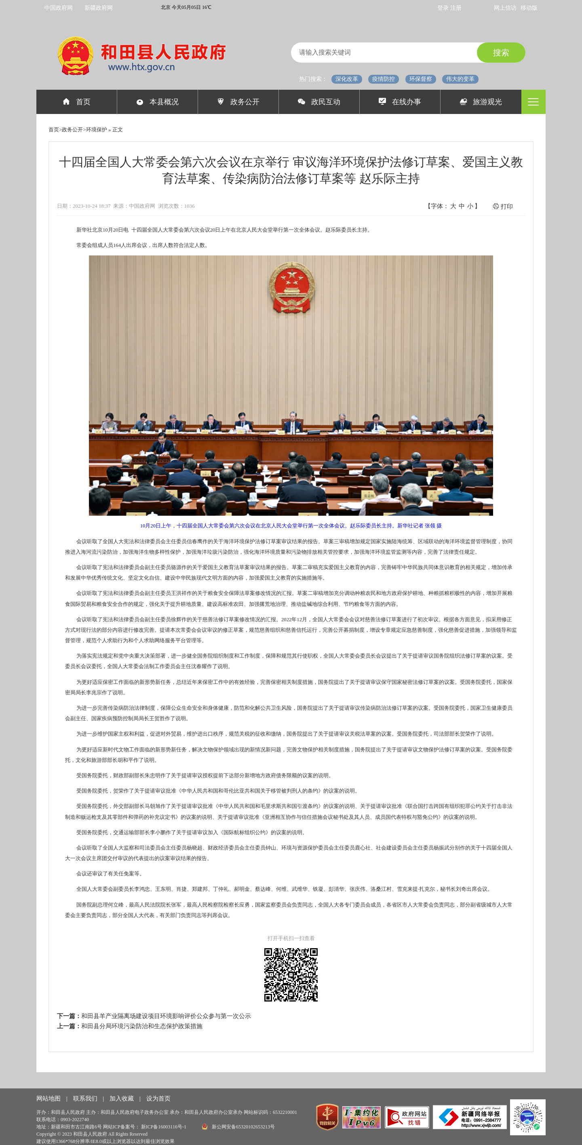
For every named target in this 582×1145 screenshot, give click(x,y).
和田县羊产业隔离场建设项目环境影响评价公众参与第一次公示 (166, 1016)
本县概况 (157, 102)
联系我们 (86, 1098)
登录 (443, 8)
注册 (456, 8)
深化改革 (346, 79)
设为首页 (158, 1098)
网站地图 (49, 1098)
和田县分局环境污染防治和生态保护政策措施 (141, 1026)
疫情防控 (383, 79)
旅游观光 (481, 102)
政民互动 (319, 102)
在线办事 (400, 102)
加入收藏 (122, 1098)
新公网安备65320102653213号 (238, 1127)
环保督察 (420, 79)
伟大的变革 (460, 79)
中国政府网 (58, 8)
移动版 (529, 8)
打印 (503, 206)
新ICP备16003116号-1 (164, 1127)
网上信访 (505, 8)
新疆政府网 (98, 8)
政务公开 (238, 102)
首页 (77, 102)
